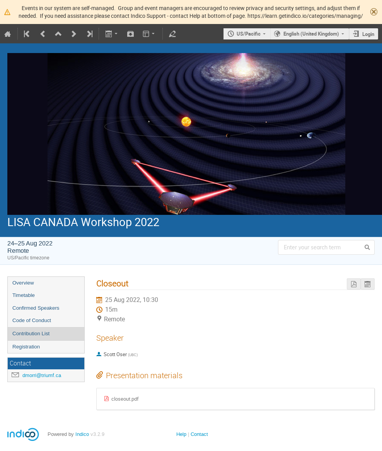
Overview (23, 283)
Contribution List (30, 333)
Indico (82, 434)
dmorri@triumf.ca (41, 375)
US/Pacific (249, 33)
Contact (199, 434)
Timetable (23, 295)
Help (181, 434)
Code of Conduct (31, 320)
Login (368, 34)
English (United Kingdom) (311, 33)
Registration (26, 347)
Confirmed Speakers (36, 308)
